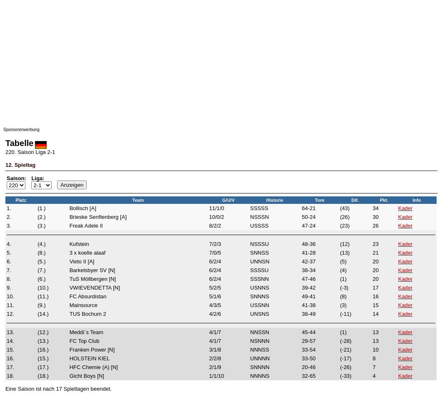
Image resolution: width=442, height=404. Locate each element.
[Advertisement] (221, 61)
